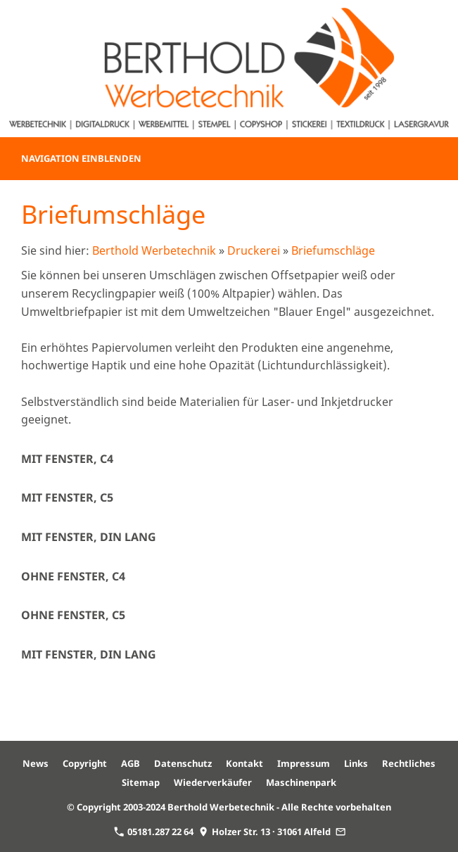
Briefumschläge (333, 250)
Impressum (303, 763)
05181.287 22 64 (153, 831)
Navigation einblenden (81, 158)
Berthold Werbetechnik (154, 250)
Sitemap (141, 782)
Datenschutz (183, 763)
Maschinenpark (301, 782)
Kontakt (244, 763)
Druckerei (253, 250)
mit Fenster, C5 (67, 497)
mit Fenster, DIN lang (88, 537)
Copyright (85, 763)
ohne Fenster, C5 (73, 615)
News (36, 763)
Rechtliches (408, 763)
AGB (130, 763)
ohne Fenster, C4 (73, 576)
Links (356, 763)
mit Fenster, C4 (67, 458)
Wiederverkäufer (213, 782)
